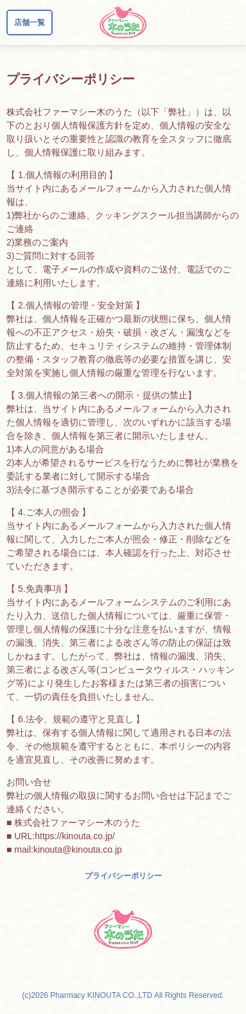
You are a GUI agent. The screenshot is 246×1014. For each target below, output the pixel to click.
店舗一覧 (29, 22)
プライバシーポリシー (123, 875)
